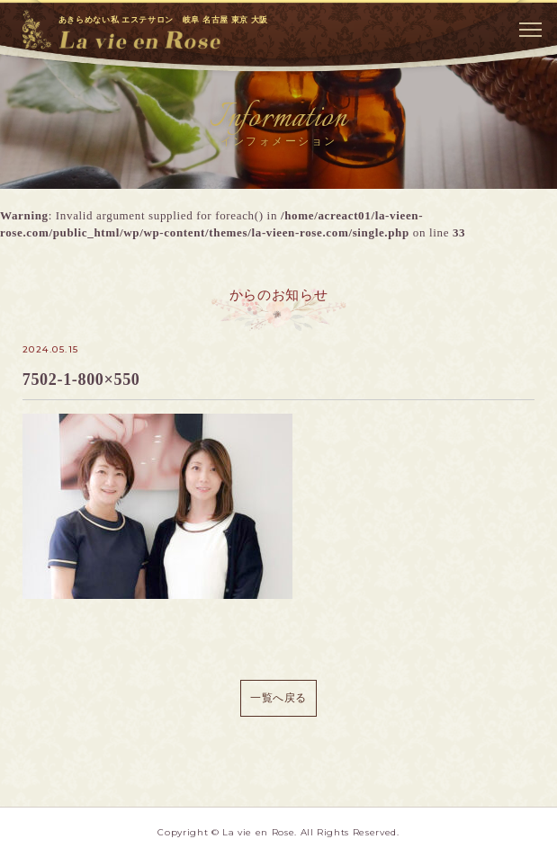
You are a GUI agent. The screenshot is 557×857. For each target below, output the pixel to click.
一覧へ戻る (278, 698)
